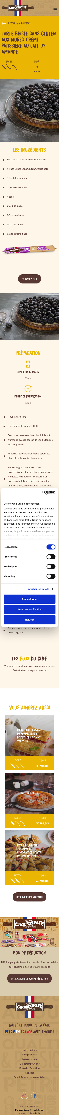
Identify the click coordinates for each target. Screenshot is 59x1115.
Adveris (36, 1113)
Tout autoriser (29, 599)
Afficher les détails (38, 589)
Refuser (29, 619)
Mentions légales (22, 1110)
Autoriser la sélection (29, 609)
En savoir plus (29, 279)
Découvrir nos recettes (29, 897)
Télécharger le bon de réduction (29, 978)
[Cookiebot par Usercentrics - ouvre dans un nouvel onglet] (42, 493)
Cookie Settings (36, 1110)
